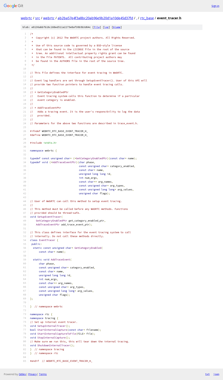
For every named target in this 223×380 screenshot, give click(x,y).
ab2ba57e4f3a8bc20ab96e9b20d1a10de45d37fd (95, 18)
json (216, 374)
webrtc (26, 18)
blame (116, 27)
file (97, 27)
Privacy (32, 374)
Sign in (215, 6)
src (37, 18)
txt (207, 374)
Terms (43, 374)
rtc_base (147, 18)
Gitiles (22, 374)
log (106, 27)
